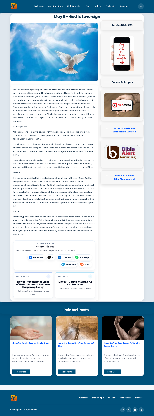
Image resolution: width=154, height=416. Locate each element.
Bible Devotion (74, 6)
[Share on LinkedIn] (65, 257)
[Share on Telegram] (69, 264)
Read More (21, 371)
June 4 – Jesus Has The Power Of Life (76, 345)
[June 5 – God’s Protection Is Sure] (31, 328)
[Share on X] (50, 257)
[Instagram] (128, 409)
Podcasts (110, 6)
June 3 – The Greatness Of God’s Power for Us (122, 345)
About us (124, 6)
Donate (139, 397)
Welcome (39, 6)
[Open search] (141, 6)
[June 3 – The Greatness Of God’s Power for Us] (123, 328)
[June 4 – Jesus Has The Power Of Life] (77, 328)
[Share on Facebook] (36, 257)
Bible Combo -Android (124, 131)
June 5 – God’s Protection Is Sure (30, 343)
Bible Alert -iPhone (124, 175)
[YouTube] (135, 409)
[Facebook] (122, 409)
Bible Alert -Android (124, 179)
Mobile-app (98, 397)
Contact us (125, 397)
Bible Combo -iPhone (124, 128)
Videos (98, 6)
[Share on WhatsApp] (83, 257)
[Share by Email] (85, 264)
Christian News (55, 6)
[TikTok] (141, 409)
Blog (88, 6)
